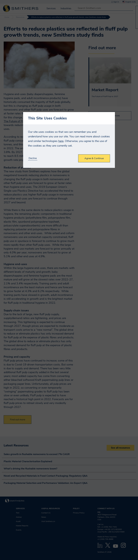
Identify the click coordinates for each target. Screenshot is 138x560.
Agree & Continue (94, 158)
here (60, 141)
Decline (33, 158)
